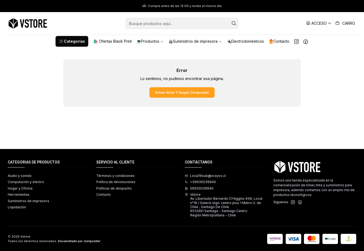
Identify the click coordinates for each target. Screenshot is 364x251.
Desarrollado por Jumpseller (79, 241)
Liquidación (17, 207)
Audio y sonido (20, 176)
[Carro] (345, 23)
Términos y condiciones (115, 176)
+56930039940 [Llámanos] (200, 182)
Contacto (103, 194)
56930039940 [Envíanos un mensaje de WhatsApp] (199, 188)
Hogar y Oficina (20, 188)
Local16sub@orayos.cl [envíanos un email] (205, 176)
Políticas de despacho (114, 188)
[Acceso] (319, 23)
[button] (72, 41)
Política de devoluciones (115, 182)
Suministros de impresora (28, 201)
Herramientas (19, 194)
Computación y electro (26, 182)
